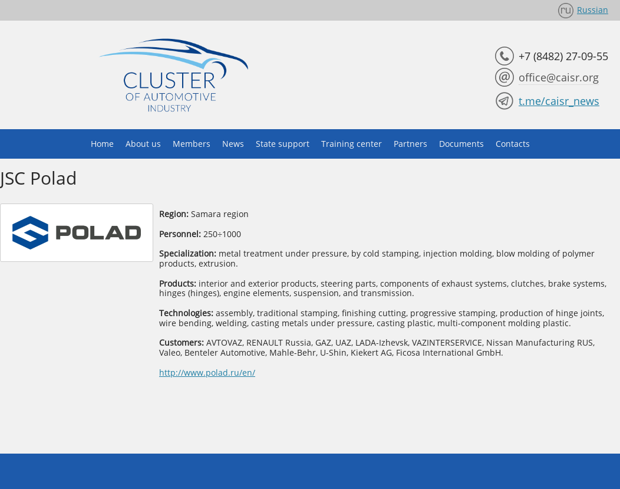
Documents (461, 143)
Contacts (513, 143)
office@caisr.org (559, 77)
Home (102, 143)
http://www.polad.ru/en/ (207, 372)
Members (191, 143)
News (233, 143)
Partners (410, 143)
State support (282, 143)
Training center (351, 143)
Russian (592, 9)
